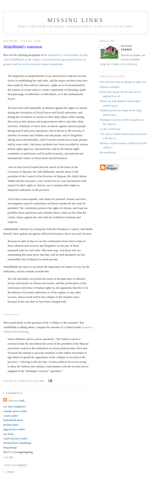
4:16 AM (8, 457)
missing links (75, 20)
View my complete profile (118, 64)
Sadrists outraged (109, 86)
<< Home (8, 471)
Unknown (13, 400)
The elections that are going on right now (123, 81)
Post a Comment (16, 465)
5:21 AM (39, 381)
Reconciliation (108, 152)
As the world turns (110, 129)
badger (126, 46)
